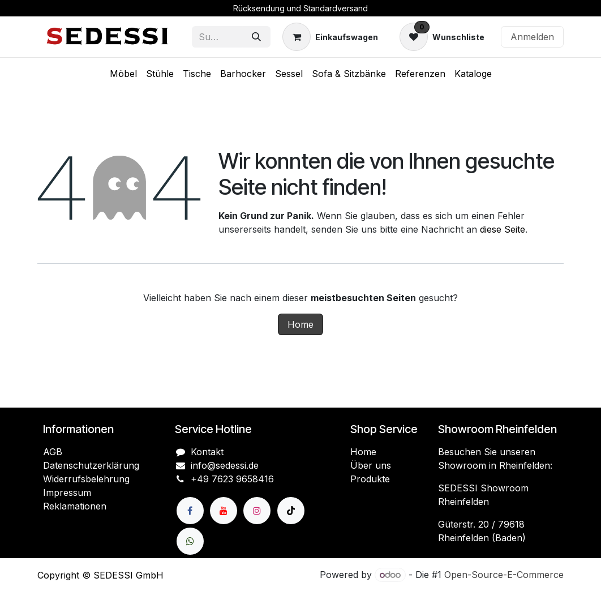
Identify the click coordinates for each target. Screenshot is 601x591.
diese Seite (502, 229)
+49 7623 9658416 (232, 479)
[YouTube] (223, 510)
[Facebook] (190, 510)
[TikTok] (290, 510)
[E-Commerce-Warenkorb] (330, 37)
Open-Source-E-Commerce (504, 574)
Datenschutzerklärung (91, 465)
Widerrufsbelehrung (86, 479)
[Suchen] (256, 37)
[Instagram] (257, 510)
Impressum (67, 492)
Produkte (370, 479)
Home (300, 324)
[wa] (190, 541)
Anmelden (532, 36)
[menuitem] (123, 73)
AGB (52, 451)
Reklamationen (74, 506)
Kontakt (207, 451)
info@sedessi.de (225, 465)
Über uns (370, 465)
